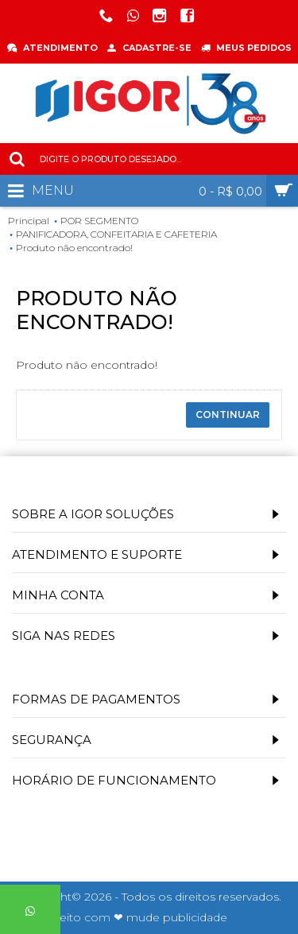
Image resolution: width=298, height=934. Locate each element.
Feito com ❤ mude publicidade (139, 917)
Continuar (227, 414)
